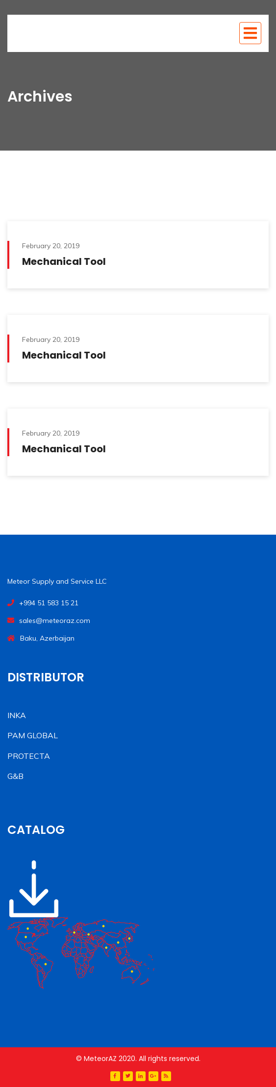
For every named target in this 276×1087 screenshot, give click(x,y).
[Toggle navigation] (250, 33)
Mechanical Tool (64, 261)
